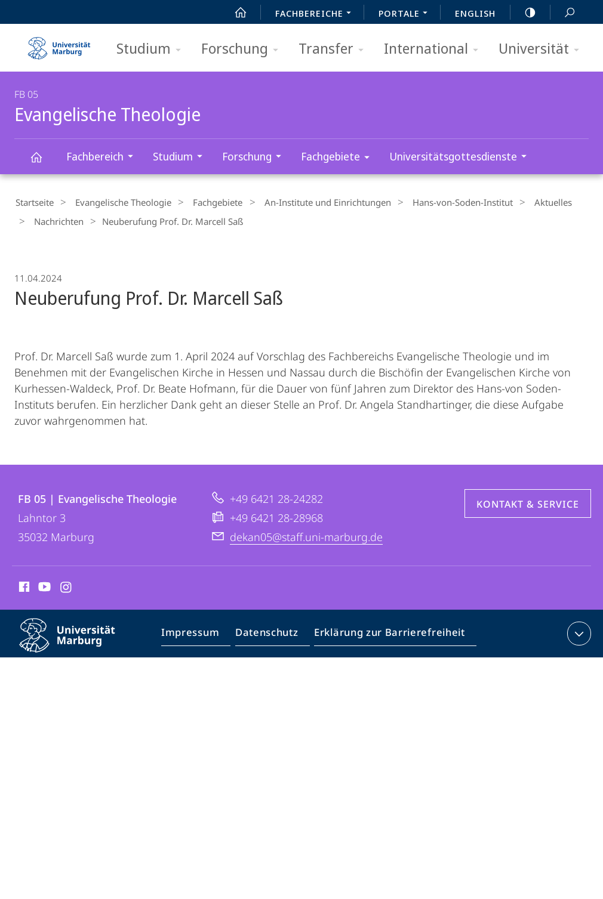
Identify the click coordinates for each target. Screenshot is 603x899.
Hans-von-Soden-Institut (437, 202)
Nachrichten (54, 219)
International (435, 49)
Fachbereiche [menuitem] (316, 14)
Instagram (66, 585)
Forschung (243, 49)
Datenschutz (266, 632)
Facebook (23, 585)
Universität (543, 49)
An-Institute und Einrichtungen (308, 202)
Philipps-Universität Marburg (77, 641)
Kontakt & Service (527, 500)
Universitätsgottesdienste (461, 157)
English (475, 13)
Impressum (193, 632)
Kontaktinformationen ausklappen (577, 630)
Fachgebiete (339, 158)
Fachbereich (103, 157)
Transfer (335, 49)
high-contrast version (523, 12)
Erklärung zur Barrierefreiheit (382, 632)
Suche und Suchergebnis (563, 13)
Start (234, 12)
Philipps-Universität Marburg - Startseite (59, 44)
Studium (152, 49)
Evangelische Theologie (43, 162)
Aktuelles (521, 202)
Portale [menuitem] (406, 14)
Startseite (33, 202)
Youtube (43, 585)
